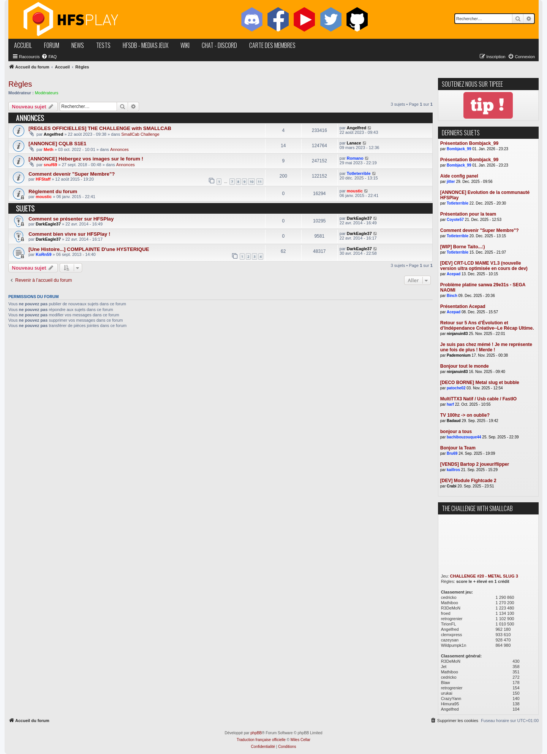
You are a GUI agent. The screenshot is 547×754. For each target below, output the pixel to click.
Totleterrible (359, 173)
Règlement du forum (52, 191)
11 (260, 181)
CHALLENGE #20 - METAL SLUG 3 (484, 576)
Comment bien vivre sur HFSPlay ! (69, 234)
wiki (185, 45)
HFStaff (43, 179)
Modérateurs (46, 92)
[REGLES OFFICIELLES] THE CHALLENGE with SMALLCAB (99, 128)
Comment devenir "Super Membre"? (71, 174)
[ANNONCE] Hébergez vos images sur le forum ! (85, 159)
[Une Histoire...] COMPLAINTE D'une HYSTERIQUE (88, 249)
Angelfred (53, 134)
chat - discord (219, 45)
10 (251, 181)
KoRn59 (44, 254)
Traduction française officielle (261, 740)
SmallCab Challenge (140, 134)
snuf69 (50, 164)
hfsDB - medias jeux (145, 45)
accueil (23, 45)
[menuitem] (49, 56)
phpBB (256, 733)
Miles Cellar (300, 740)
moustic (44, 196)
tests (103, 45)
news (77, 45)
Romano (355, 158)
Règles (20, 84)
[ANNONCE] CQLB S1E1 (57, 143)
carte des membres (272, 45)
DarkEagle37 (48, 224)
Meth (49, 149)
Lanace (354, 143)
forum (51, 45)
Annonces (119, 149)
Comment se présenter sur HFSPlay (71, 219)
